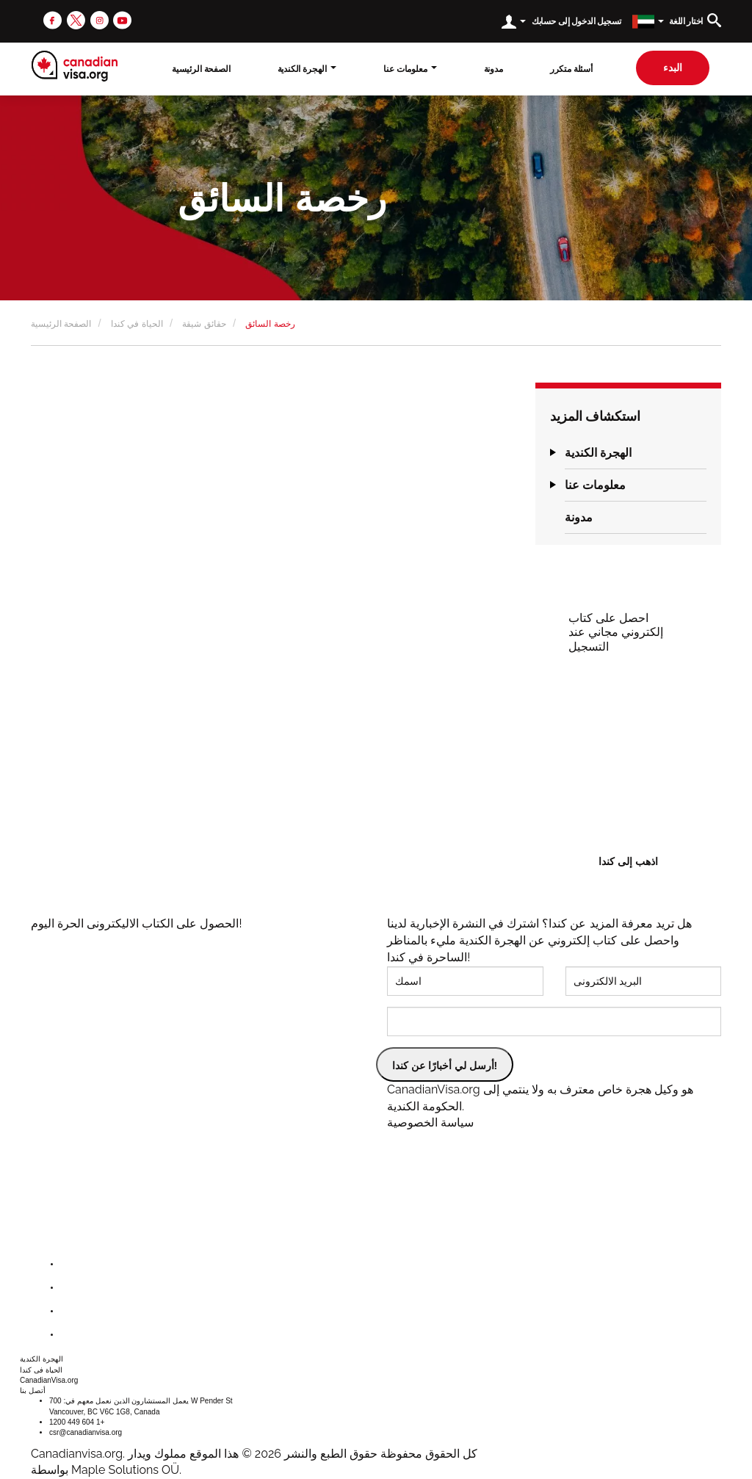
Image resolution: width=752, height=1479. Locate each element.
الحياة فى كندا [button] (41, 1370)
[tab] (635, 453)
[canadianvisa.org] (75, 66)
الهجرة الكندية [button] (307, 69)
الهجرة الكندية (598, 453)
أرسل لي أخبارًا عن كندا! (444, 1065)
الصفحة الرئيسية (201, 69)
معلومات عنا (595, 485)
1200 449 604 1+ (76, 1422)
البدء (672, 67)
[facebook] (52, 19)
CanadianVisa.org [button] (49, 1380)
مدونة (493, 69)
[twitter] (76, 19)
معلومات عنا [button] (409, 69)
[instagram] (99, 19)
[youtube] (122, 19)
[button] (553, 452)
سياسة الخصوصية (430, 1122)
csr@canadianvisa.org (85, 1432)
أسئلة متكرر (571, 69)
